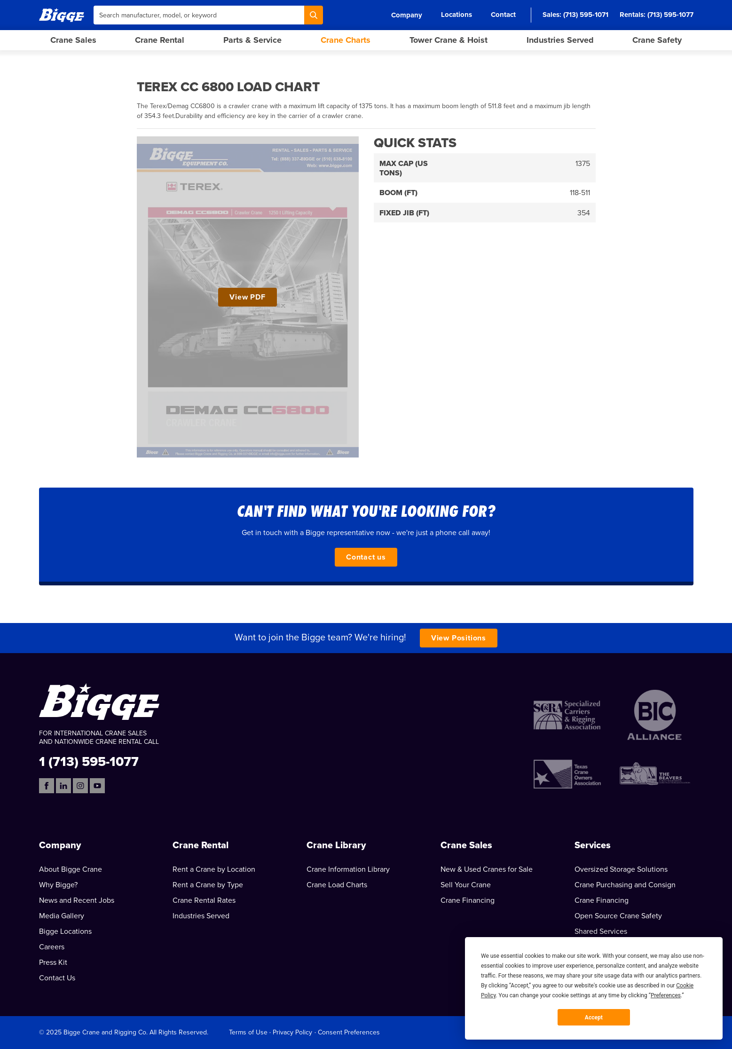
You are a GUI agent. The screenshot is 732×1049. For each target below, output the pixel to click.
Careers (51, 947)
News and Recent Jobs (76, 900)
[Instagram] (80, 785)
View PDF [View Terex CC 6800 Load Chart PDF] (247, 297)
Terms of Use (248, 1032)
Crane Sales (73, 40)
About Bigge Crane (70, 869)
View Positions (458, 638)
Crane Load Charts (337, 885)
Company (406, 15)
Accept (594, 1017)
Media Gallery (61, 916)
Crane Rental (159, 40)
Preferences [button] (666, 995)
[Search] (313, 15)
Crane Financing (468, 900)
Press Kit (53, 962)
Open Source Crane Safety (618, 916)
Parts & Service (252, 40)
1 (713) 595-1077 (89, 761)
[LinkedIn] (63, 785)
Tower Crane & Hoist (448, 40)
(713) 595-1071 (585, 14)
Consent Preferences (349, 1032)
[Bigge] (61, 14)
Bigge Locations (65, 931)
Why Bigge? (58, 885)
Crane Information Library (348, 869)
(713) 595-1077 (670, 14)
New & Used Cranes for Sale (487, 869)
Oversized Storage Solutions (621, 869)
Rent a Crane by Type (208, 885)
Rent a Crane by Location (214, 869)
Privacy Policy (292, 1032)
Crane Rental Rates (204, 900)
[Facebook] (46, 785)
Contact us (366, 557)
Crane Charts (345, 40)
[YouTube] (97, 785)
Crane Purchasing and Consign (625, 885)
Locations (456, 14)
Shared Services (601, 931)
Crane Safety (657, 40)
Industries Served (560, 40)
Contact (503, 14)
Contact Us (57, 978)
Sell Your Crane (466, 885)
